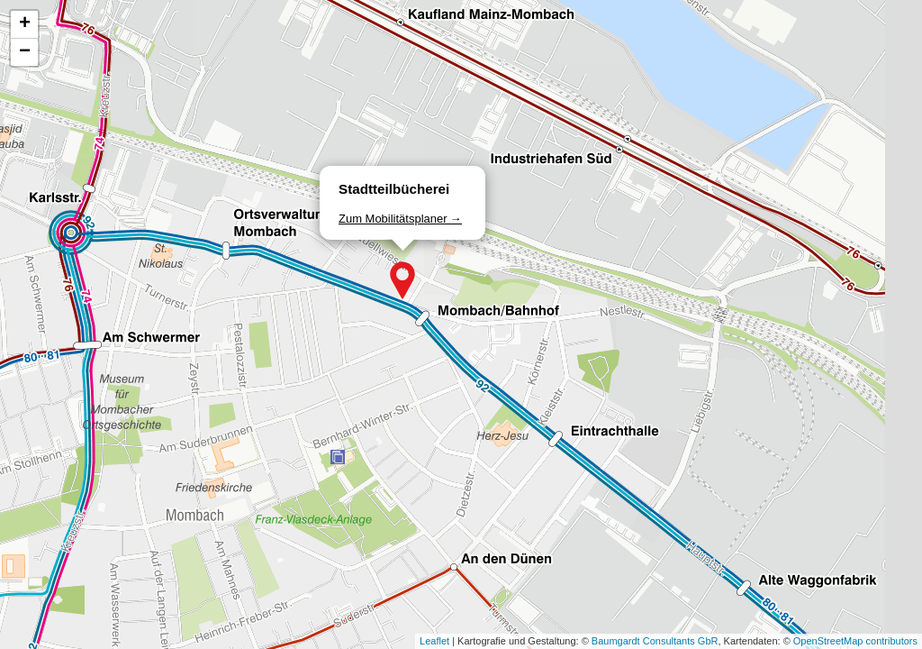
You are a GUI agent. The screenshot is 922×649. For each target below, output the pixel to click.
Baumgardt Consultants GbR (655, 640)
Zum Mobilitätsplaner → (400, 218)
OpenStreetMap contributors (855, 640)
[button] (402, 280)
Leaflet (434, 640)
